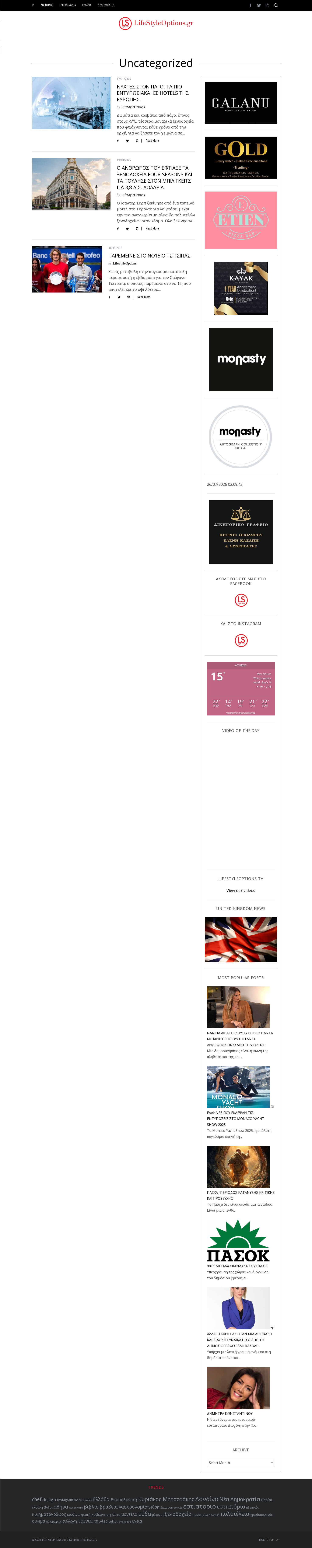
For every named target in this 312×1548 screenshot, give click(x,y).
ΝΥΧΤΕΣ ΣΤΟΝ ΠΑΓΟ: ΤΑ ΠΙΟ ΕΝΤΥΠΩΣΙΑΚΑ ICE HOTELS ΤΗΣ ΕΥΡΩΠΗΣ (153, 93)
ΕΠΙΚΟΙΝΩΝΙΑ (68, 5)
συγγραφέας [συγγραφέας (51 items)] (54, 1521)
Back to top (269, 1540)
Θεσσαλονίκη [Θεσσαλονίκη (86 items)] (124, 1499)
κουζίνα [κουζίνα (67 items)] (73, 1514)
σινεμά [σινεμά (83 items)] (38, 1521)
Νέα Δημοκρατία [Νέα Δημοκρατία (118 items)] (240, 1499)
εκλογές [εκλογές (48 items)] (178, 1507)
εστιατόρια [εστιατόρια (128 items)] (231, 1506)
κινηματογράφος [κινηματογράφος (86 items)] (49, 1514)
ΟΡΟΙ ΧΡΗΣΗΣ (106, 5)
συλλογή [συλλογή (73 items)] (70, 1521)
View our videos (241, 890)
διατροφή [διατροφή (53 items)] (166, 1507)
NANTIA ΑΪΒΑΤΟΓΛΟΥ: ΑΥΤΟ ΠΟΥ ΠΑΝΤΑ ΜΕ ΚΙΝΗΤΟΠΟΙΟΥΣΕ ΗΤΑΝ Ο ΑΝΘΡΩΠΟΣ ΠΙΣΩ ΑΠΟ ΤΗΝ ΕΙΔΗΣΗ (240, 1039)
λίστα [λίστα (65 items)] (116, 1514)
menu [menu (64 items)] (78, 1500)
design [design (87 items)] (49, 1499)
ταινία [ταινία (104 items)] (85, 1520)
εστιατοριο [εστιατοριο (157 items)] (199, 1506)
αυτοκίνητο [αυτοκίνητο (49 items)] (76, 1507)
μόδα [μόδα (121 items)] (144, 1513)
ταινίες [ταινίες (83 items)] (100, 1521)
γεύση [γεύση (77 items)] (153, 1507)
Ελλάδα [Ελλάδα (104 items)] (101, 1499)
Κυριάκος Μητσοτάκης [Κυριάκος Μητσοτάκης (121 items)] (166, 1499)
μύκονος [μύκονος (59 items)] (158, 1515)
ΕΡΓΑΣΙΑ (86, 5)
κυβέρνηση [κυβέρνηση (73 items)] (101, 1514)
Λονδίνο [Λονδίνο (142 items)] (206, 1499)
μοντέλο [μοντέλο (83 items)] (129, 1514)
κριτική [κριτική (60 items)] (85, 1515)
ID (33, 5)
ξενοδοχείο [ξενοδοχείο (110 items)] (178, 1513)
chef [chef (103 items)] (37, 1499)
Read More (152, 140)
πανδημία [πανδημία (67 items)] (200, 1514)
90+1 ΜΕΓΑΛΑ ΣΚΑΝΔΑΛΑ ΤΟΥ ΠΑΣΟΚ (237, 1266)
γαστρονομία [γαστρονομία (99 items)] (133, 1506)
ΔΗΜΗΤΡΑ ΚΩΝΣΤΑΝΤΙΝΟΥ (230, 1413)
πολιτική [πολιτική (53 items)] (214, 1515)
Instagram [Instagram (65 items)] (65, 1500)
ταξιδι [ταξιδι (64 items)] (113, 1521)
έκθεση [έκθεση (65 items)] (37, 1507)
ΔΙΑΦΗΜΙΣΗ (47, 5)
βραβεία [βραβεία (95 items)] (109, 1507)
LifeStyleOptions (133, 107)
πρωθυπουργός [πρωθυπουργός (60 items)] (261, 1515)
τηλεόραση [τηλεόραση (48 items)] (125, 1521)
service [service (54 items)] (87, 1500)
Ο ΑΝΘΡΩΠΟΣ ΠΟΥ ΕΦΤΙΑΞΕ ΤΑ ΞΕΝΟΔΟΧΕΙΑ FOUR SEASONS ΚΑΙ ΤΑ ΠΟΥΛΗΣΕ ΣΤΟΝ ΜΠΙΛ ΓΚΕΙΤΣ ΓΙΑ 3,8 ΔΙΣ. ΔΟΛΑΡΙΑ (154, 177)
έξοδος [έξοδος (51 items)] (48, 1507)
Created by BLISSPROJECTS (82, 1539)
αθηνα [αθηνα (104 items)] (61, 1506)
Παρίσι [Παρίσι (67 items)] (266, 1500)
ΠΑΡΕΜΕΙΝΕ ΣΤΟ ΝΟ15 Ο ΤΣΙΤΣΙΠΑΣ (149, 255)
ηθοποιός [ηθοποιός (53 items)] (252, 1507)
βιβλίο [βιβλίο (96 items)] (91, 1507)
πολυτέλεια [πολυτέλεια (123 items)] (234, 1513)
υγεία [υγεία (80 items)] (137, 1521)
